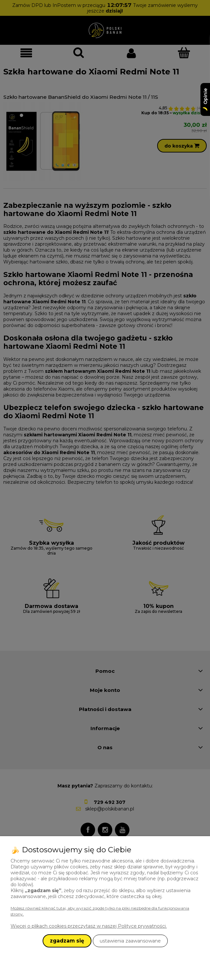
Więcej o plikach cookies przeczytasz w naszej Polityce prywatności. (89, 926)
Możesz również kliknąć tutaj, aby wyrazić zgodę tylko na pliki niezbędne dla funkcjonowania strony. (100, 911)
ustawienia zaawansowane (130, 941)
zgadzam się (67, 941)
